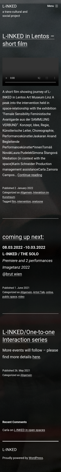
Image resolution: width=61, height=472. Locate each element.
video (21, 296)
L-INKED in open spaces (29, 430)
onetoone (37, 201)
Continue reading (30, 175)
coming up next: (23, 237)
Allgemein (26, 192)
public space (9, 296)
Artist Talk (39, 292)
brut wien (14, 274)
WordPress (36, 458)
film (14, 201)
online (49, 292)
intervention (24, 201)
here (36, 357)
